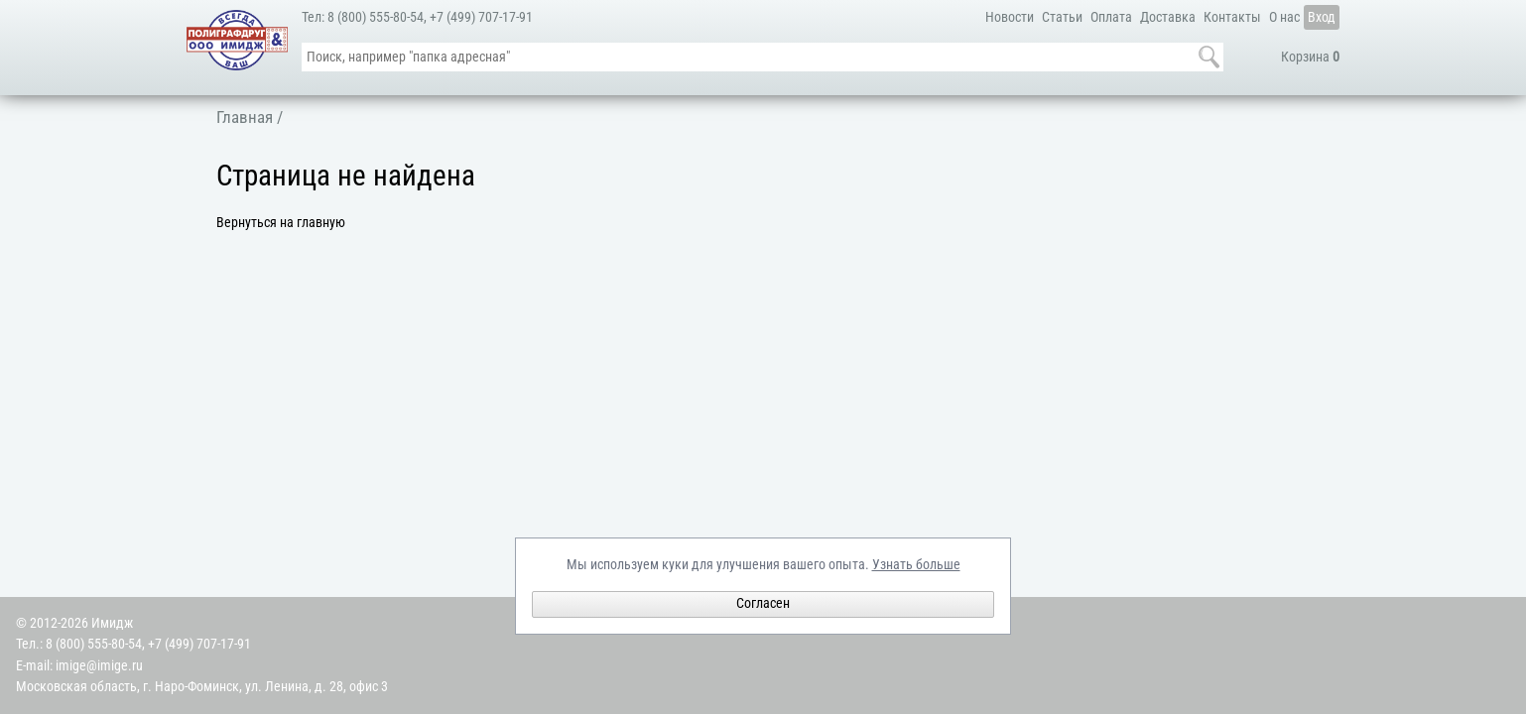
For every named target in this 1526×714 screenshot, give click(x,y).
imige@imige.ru (99, 665)
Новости (1009, 17)
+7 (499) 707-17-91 (481, 17)
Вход (1321, 17)
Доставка (1168, 17)
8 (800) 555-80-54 (375, 17)
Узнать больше (916, 564)
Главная (244, 117)
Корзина (1310, 57)
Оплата (1111, 17)
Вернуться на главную (280, 222)
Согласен (763, 603)
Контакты (1232, 17)
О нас (1284, 17)
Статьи (1062, 17)
